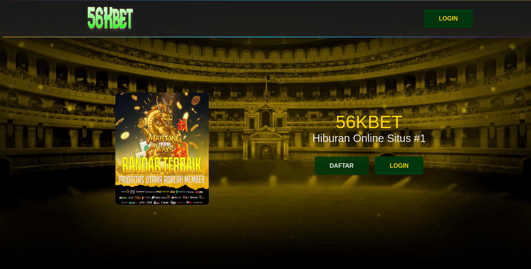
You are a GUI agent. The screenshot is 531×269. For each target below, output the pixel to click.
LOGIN (448, 18)
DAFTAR (342, 166)
